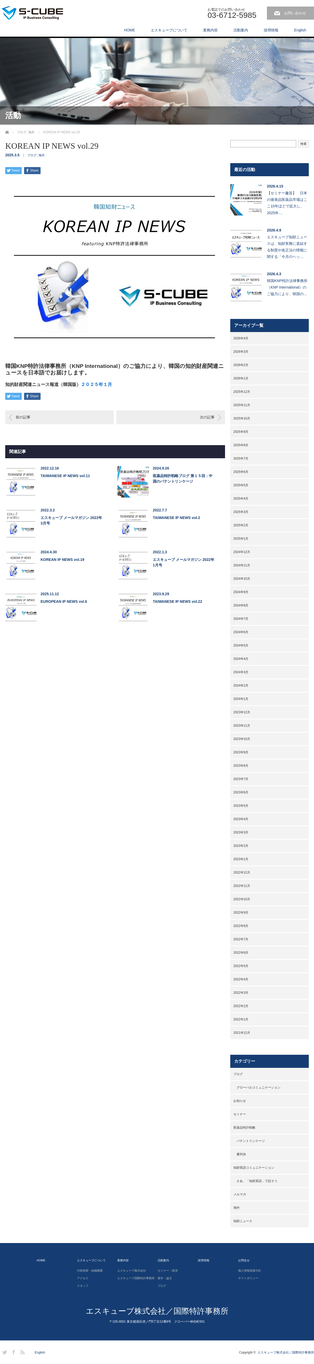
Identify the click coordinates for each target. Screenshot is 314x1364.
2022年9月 (240, 912)
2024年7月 (240, 619)
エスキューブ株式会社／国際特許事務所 (157, 1311)
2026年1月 (240, 378)
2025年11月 (241, 405)
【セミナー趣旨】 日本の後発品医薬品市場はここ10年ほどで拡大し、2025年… (287, 203)
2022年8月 (240, 926)
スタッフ (82, 1285)
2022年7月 (240, 939)
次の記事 (207, 417)
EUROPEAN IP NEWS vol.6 (64, 601)
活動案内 (240, 30)
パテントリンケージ (251, 1141)
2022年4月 (240, 979)
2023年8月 (240, 765)
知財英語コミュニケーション (253, 1167)
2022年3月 (240, 993)
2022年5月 (240, 966)
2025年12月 (241, 392)
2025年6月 (240, 472)
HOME (129, 30)
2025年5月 (240, 485)
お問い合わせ (295, 13)
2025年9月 (240, 432)
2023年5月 (240, 806)
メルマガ (239, 1194)
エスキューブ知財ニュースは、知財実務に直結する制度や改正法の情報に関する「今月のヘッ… (287, 247)
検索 (303, 144)
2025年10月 (241, 418)
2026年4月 (240, 338)
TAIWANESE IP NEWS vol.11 (65, 476)
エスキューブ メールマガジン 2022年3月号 (71, 520)
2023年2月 (240, 846)
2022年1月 (240, 1019)
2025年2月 (240, 525)
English (300, 30)
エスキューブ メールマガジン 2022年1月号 (183, 562)
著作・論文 (165, 1278)
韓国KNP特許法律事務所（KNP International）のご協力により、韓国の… (287, 287)
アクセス (82, 1278)
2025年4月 (240, 498)
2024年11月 (241, 565)
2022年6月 (240, 952)
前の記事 (23, 417)
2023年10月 (241, 739)
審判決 (241, 1154)
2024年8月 (240, 605)
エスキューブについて (169, 30)
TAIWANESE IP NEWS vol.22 (177, 601)
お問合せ (244, 1260)
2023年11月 (241, 725)
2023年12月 (241, 712)
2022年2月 (240, 1006)
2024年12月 (241, 552)
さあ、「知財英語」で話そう (257, 1181)
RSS (22, 1351)
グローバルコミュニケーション (259, 1087)
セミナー (239, 1114)
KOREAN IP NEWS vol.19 (62, 559)
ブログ (32, 155)
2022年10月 (241, 899)
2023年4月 (240, 819)
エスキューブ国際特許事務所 (136, 1278)
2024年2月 (240, 685)
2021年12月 (241, 1033)
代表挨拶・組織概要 (90, 1270)
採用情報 (271, 30)
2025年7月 (240, 458)
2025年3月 (240, 512)
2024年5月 (240, 645)
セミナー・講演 (168, 1270)
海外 (41, 155)
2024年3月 (240, 672)
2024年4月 (240, 659)
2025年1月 (240, 538)
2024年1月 (240, 699)
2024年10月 (241, 579)
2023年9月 (240, 752)
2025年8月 (240, 445)
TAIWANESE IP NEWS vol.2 (176, 518)
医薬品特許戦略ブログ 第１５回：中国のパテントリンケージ (182, 478)
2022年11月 (241, 886)
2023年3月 (240, 832)
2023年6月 (240, 792)
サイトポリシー (248, 1278)
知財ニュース (242, 1221)
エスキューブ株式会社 (131, 1270)
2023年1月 (240, 859)
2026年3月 (240, 352)
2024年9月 (240, 592)
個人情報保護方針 (249, 1270)
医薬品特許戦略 (244, 1127)
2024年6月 (240, 632)
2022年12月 (241, 872)
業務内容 (210, 30)
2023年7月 (240, 779)
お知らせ (239, 1101)
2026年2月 (240, 365)
